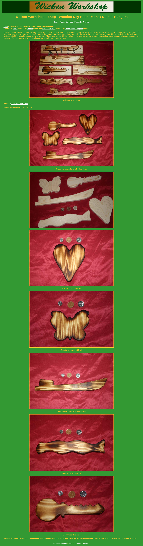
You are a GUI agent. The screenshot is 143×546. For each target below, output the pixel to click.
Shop (5, 27)
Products (78, 22)
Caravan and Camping (74, 29)
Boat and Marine (48, 29)
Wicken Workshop (60, 543)
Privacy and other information (79, 543)
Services (69, 22)
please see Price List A (19, 104)
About (62, 22)
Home (15, 29)
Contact (86, 22)
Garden (30, 29)
